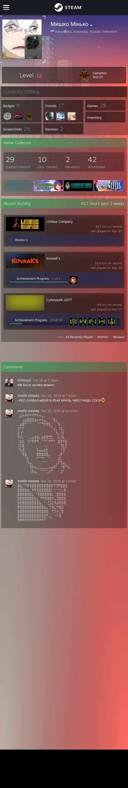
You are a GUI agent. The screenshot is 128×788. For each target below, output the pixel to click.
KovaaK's (53, 258)
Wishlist (102, 337)
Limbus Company (59, 221)
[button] (31, 75)
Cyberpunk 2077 (59, 300)
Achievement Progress (33, 278)
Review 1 (21, 240)
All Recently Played (79, 337)
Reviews (118, 337)
